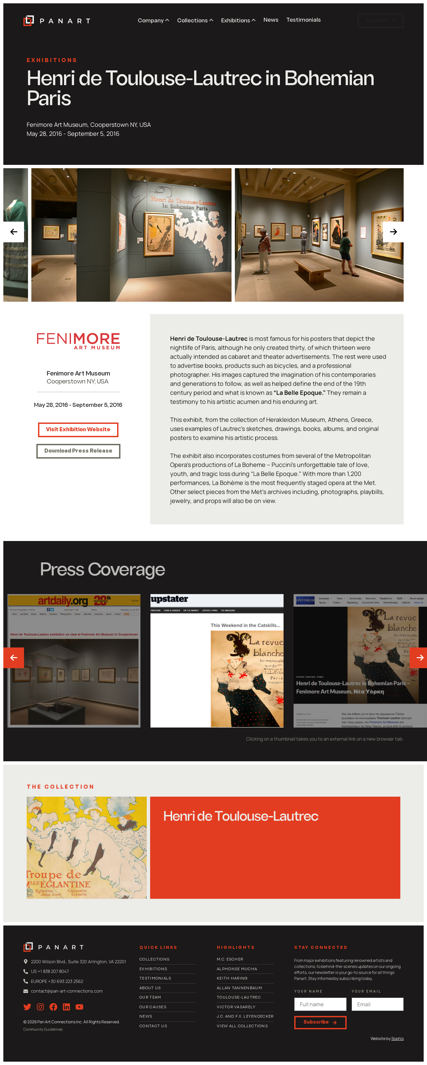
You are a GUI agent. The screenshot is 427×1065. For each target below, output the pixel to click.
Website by (387, 1038)
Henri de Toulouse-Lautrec (240, 817)
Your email (366, 991)
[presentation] (13, 232)
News (271, 20)
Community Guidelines (43, 1029)
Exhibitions (52, 60)
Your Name (308, 991)
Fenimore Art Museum (78, 374)
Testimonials (303, 20)
